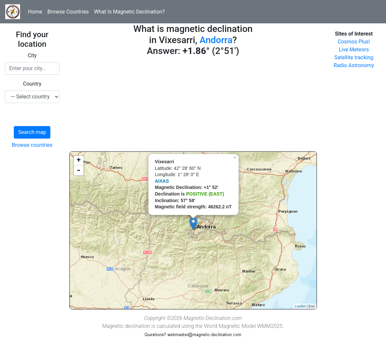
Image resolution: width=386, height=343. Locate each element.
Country (32, 84)
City (32, 55)
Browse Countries (68, 12)
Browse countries (32, 145)
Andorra (215, 40)
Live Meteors (354, 49)
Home (35, 12)
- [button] (78, 170)
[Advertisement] (193, 105)
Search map (32, 132)
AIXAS (162, 181)
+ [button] (78, 161)
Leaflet (300, 306)
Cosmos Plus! (354, 42)
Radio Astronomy (354, 65)
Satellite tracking (353, 57)
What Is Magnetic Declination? (129, 12)
